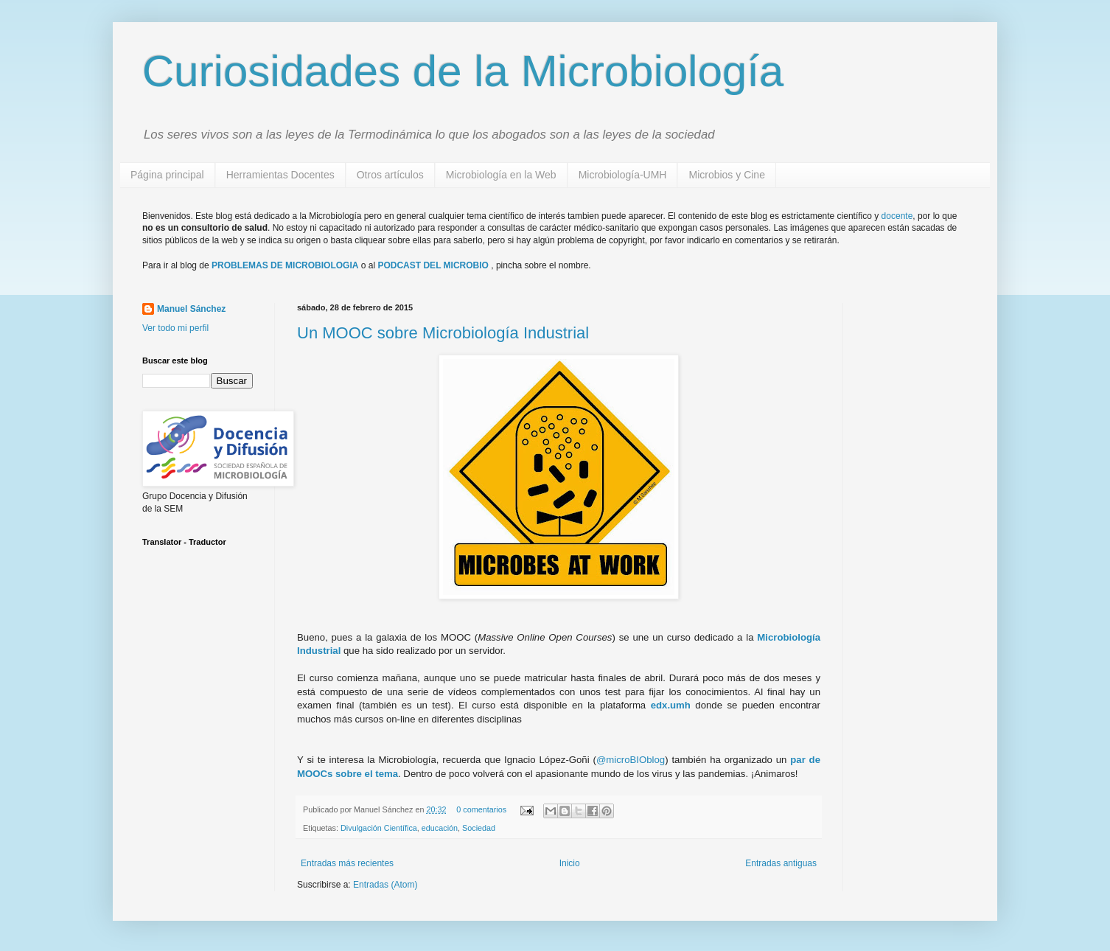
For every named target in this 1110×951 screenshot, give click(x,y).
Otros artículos (390, 175)
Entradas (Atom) (385, 884)
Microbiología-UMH (623, 175)
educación (440, 827)
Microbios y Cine (726, 175)
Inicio (569, 863)
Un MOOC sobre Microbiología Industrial (443, 333)
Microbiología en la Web (501, 175)
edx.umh (671, 705)
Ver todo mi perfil (175, 328)
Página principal (167, 175)
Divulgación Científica (379, 827)
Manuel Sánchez (191, 309)
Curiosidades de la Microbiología (462, 71)
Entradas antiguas (781, 863)
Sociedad (478, 827)
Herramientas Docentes (280, 175)
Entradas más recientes (347, 863)
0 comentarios (481, 809)
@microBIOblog (630, 759)
